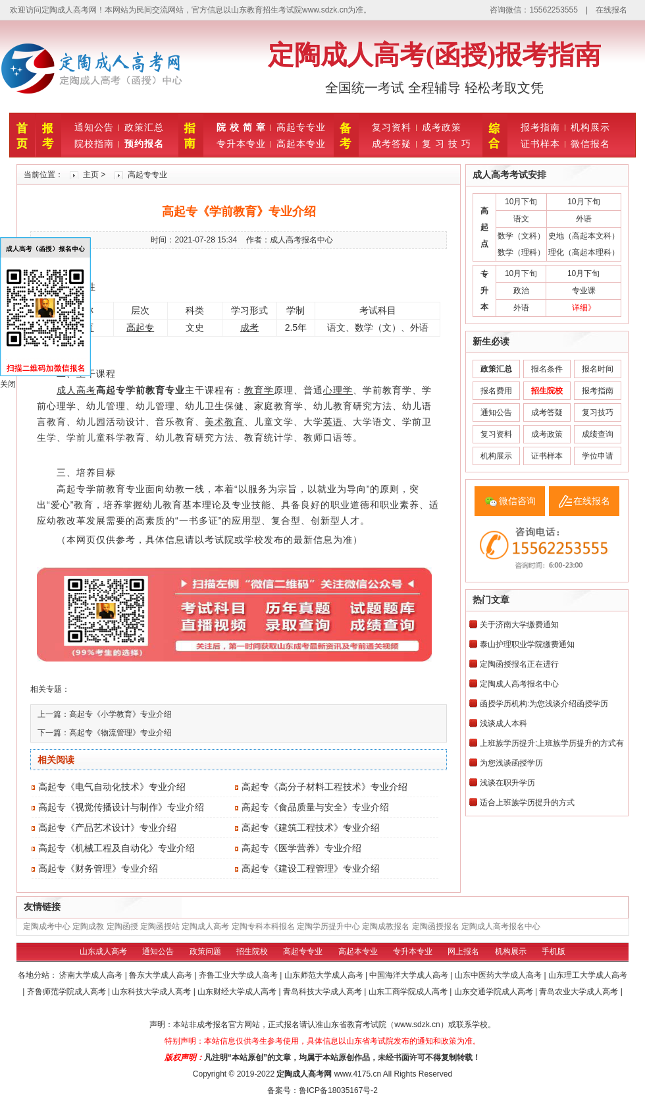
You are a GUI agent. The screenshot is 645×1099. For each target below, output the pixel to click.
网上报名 (463, 951)
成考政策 (441, 127)
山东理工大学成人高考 (587, 975)
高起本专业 (301, 143)
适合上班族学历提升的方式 (527, 802)
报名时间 (597, 369)
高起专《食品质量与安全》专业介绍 (315, 807)
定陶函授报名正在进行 (519, 664)
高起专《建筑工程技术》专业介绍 (311, 827)
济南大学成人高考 (91, 975)
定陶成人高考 (205, 926)
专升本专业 (241, 143)
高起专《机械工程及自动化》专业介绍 (116, 848)
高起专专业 (301, 127)
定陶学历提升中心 (328, 926)
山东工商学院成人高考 (409, 991)
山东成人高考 (103, 951)
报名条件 (547, 369)
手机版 (553, 951)
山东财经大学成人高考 (237, 991)
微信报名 (590, 143)
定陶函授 (122, 926)
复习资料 (391, 127)
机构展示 (590, 127)
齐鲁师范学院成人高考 (67, 991)
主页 (91, 174)
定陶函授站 (160, 926)
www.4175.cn (357, 1074)
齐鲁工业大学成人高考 (239, 975)
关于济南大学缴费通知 (519, 624)
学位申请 (597, 456)
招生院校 (252, 951)
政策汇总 (144, 127)
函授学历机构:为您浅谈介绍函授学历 (544, 703)
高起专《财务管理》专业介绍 (98, 868)
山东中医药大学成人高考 (499, 975)
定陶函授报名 (435, 926)
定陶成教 (88, 926)
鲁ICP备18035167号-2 (338, 1090)
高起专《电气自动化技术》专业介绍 (112, 786)
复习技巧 (597, 412)
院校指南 (94, 143)
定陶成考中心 (46, 926)
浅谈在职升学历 (507, 782)
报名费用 (496, 390)
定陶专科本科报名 (263, 926)
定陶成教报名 (385, 926)
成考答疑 (391, 143)
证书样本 (540, 143)
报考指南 (540, 127)
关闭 (8, 384)
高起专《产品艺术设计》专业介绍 (107, 827)
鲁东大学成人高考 (161, 975)
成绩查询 (597, 434)
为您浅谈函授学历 (511, 763)
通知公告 (94, 127)
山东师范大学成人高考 (324, 975)
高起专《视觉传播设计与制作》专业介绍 (121, 807)
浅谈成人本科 (503, 723)
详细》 (584, 307)
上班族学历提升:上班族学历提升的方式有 (552, 743)
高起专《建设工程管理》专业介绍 (311, 868)
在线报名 (611, 9)
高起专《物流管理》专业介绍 (120, 732)
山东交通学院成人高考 (494, 991)
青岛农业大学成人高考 (579, 991)
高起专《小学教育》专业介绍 (120, 714)
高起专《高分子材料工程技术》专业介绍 (324, 786)
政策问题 (205, 951)
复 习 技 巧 (446, 143)
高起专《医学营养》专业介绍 (301, 848)
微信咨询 (517, 500)
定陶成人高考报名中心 (519, 684)
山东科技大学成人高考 (152, 991)
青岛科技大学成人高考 (323, 991)
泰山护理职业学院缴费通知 (527, 644)
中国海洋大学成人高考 (409, 975)
